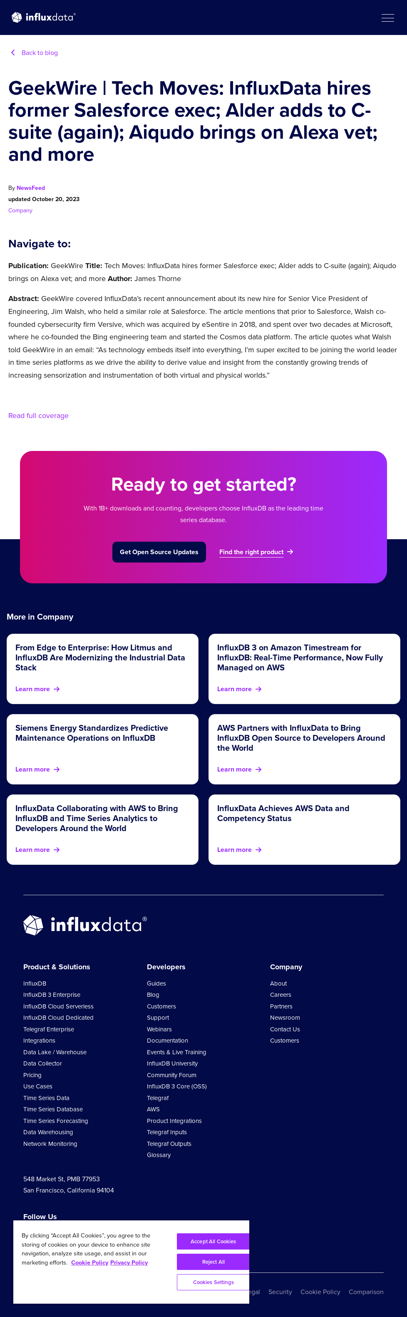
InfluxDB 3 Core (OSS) (177, 1086)
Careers (280, 994)
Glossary (159, 1155)
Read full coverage (38, 415)
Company (20, 210)
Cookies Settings (213, 1282)
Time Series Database (53, 1109)
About (278, 983)
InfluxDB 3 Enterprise (51, 994)
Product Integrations (174, 1120)
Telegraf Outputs (169, 1143)
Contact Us (285, 1029)
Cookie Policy (320, 1292)
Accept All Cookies (213, 1241)
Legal (252, 1292)
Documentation (167, 1040)
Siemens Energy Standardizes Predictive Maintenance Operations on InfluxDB (91, 733)
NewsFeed (31, 188)
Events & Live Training (176, 1052)
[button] (387, 17)
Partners (281, 1006)
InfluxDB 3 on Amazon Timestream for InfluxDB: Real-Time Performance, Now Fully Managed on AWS (300, 657)
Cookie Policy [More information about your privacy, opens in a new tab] (89, 1262)
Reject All (213, 1262)
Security (280, 1292)
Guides (156, 983)
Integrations (39, 1040)
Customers (161, 1006)
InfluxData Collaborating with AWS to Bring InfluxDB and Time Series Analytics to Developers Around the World (96, 818)
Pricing (32, 1075)
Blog (153, 994)
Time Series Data (46, 1098)
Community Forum (171, 1075)
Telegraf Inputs (167, 1132)
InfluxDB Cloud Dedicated (58, 1017)
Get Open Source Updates (159, 552)
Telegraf (158, 1098)
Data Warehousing (48, 1132)
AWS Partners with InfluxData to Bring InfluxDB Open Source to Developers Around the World (301, 738)
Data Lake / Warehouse (55, 1052)
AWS (153, 1109)
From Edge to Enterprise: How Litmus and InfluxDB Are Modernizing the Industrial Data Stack (100, 657)
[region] (131, 1262)
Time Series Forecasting (55, 1120)
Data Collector (42, 1063)
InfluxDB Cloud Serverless (58, 1006)
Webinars (159, 1029)
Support (158, 1017)
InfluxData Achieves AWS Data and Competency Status (283, 813)
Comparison (366, 1292)
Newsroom (285, 1017)
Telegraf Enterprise (48, 1029)
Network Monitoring (50, 1143)
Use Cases (37, 1086)
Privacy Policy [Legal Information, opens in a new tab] (129, 1262)
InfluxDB (34, 983)
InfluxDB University (172, 1063)
